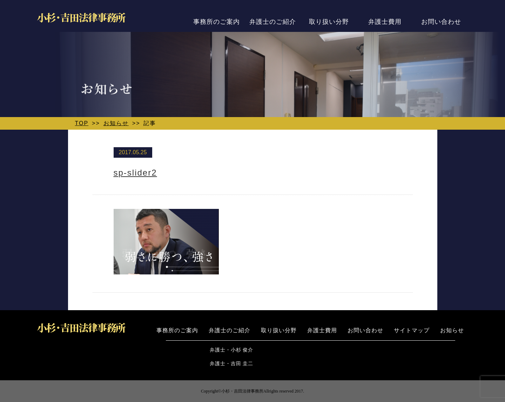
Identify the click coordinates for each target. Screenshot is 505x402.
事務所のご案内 (216, 21)
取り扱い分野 (329, 21)
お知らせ (116, 123)
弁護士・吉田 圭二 (232, 363)
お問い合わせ (441, 21)
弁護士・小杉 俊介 (232, 350)
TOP (82, 123)
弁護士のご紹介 (272, 21)
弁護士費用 (385, 21)
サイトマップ (412, 330)
